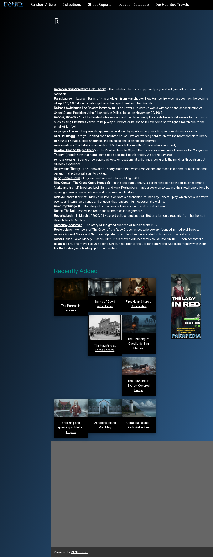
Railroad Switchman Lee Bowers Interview (84, 108)
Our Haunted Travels (172, 4)
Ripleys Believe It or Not (71, 197)
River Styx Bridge (66, 206)
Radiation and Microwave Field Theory (81, 89)
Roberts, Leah (64, 216)
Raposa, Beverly (66, 117)
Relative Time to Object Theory (76, 150)
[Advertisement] (132, 58)
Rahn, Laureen (65, 98)
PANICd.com (80, 551)
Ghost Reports (100, 4)
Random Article (43, 4)
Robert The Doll (65, 211)
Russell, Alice (64, 239)
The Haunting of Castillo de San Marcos (139, 343)
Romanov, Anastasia (69, 225)
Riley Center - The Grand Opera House (81, 183)
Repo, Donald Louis (68, 178)
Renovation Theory (68, 169)
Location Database (133, 4)
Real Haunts (63, 136)
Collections (71, 4)
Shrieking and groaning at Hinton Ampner (72, 426)
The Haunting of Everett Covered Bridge (139, 385)
